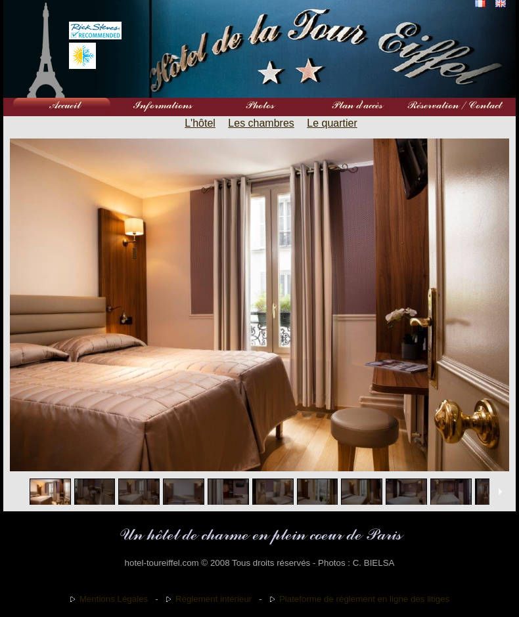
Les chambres (261, 123)
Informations (162, 105)
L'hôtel (200, 123)
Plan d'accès (356, 105)
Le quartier (332, 123)
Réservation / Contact (454, 105)
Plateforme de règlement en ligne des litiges (364, 599)
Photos (259, 105)
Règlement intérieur (213, 599)
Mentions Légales (113, 599)
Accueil (65, 105)
